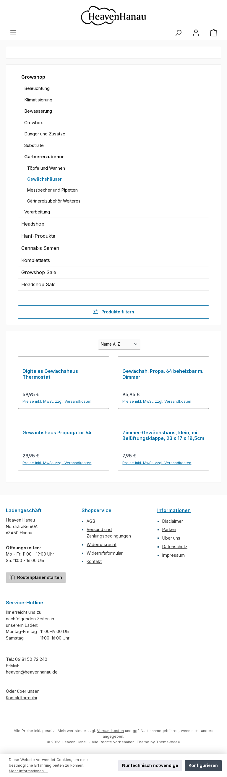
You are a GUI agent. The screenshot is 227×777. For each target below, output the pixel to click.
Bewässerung (38, 111)
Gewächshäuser (44, 179)
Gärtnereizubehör (44, 156)
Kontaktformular (21, 697)
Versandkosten (110, 731)
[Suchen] (178, 32)
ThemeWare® (168, 742)
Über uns (171, 537)
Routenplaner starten (36, 577)
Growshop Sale (38, 272)
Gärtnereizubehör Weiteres (53, 200)
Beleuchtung (37, 88)
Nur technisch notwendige (150, 765)
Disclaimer (172, 521)
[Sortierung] (119, 344)
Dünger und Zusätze (44, 134)
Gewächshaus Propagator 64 (56, 433)
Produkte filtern (113, 311)
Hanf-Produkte (38, 236)
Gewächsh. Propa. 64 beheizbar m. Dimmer (162, 374)
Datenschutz (174, 546)
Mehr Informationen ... (28, 771)
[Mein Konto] (196, 32)
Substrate (34, 145)
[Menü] (13, 32)
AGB (91, 521)
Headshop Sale (38, 284)
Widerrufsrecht (101, 544)
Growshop (33, 77)
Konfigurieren (203, 765)
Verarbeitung (37, 212)
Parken (169, 529)
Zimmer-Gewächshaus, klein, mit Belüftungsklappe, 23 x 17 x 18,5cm (163, 435)
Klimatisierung (38, 100)
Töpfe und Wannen (46, 168)
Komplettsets (35, 260)
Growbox (33, 122)
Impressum (173, 555)
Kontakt (94, 561)
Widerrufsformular (105, 553)
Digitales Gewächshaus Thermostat (50, 374)
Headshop (32, 224)
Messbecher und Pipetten (52, 189)
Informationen (174, 510)
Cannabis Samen (40, 248)
